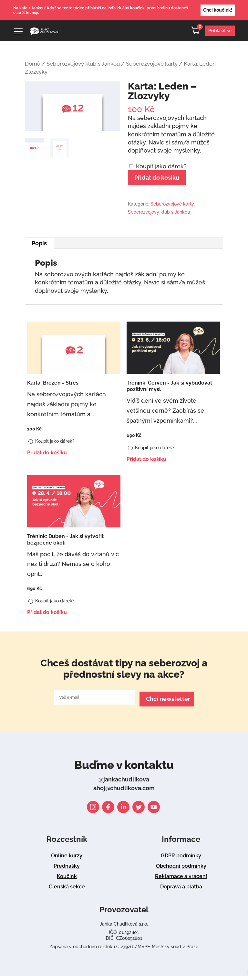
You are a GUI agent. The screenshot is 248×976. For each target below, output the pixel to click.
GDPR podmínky (181, 854)
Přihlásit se (220, 30)
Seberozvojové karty (152, 63)
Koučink (67, 874)
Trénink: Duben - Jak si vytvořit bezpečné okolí (65, 539)
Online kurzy (66, 854)
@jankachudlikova (123, 777)
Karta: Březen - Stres (52, 383)
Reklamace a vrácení (181, 874)
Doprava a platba (181, 885)
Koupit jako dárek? (158, 166)
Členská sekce (67, 885)
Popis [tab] (39, 243)
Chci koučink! (217, 10)
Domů (32, 63)
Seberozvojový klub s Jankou (83, 63)
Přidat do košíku (156, 177)
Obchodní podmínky (181, 864)
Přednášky (67, 864)
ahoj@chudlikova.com (124, 786)
